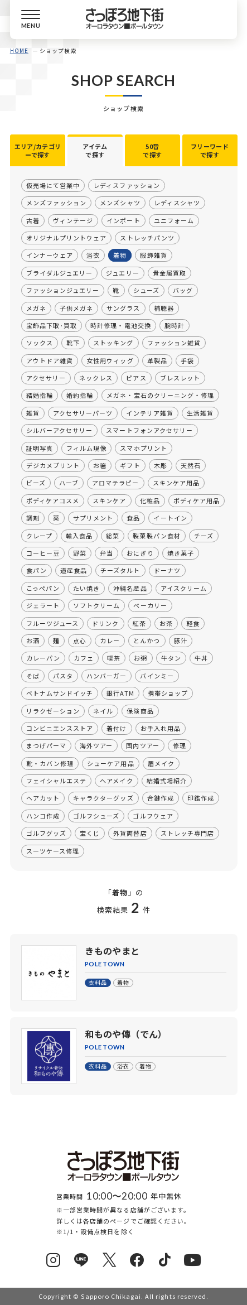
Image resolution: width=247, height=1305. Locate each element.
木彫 (160, 465)
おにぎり (140, 552)
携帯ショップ (167, 692)
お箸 (99, 465)
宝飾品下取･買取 (51, 325)
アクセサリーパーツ (83, 412)
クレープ (39, 535)
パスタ (63, 675)
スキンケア (109, 500)
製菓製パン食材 (156, 535)
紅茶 (139, 622)
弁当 (106, 552)
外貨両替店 (130, 833)
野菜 (79, 552)
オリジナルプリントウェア (66, 237)
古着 (33, 219)
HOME (19, 50)
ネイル (103, 710)
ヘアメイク (116, 780)
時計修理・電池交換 (120, 325)
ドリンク (105, 622)
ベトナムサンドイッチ (59, 692)
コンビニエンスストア (59, 728)
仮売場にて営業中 (53, 185)
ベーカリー (150, 605)
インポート (123, 219)
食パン (36, 570)
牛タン (171, 657)
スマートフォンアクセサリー (149, 430)
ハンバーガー (106, 675)
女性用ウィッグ (109, 359)
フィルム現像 (86, 447)
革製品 (157, 359)
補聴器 (163, 307)
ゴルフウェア (153, 815)
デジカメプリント (53, 465)
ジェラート (43, 605)
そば (33, 675)
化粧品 (149, 500)
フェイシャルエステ (56, 780)
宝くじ (90, 833)
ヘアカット (43, 797)
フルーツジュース (52, 622)
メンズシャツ (120, 202)
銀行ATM (120, 692)
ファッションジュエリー (62, 290)
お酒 (33, 640)
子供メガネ (76, 307)
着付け (116, 728)
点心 (79, 640)
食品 (133, 517)
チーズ (203, 535)
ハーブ (69, 482)
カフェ (84, 657)
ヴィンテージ (73, 219)
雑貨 (33, 412)
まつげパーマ (46, 745)
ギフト (130, 465)
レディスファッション (126, 185)
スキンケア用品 (175, 482)
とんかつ (146, 640)
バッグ (182, 290)
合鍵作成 (160, 797)
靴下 (73, 342)
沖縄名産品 (130, 588)
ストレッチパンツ (147, 237)
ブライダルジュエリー (59, 272)
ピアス (136, 377)
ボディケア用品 (196, 500)
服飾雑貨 (153, 255)
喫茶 (113, 657)
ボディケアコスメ (52, 500)
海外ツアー (96, 745)
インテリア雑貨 (149, 412)
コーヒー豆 (43, 552)
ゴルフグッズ (46, 833)
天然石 (190, 465)
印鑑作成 (200, 797)
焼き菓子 (180, 552)
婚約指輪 (79, 395)
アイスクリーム (183, 588)
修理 (179, 745)
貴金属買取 (169, 272)
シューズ (146, 290)
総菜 (112, 535)
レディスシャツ (176, 202)
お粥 (140, 657)
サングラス (123, 307)
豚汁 (180, 640)
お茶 (165, 622)
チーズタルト (120, 570)
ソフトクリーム (96, 605)
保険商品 (140, 710)
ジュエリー (122, 272)
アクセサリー (46, 377)
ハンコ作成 (43, 815)
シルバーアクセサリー (59, 430)
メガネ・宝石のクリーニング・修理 (160, 395)
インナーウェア (49, 255)
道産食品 (73, 570)
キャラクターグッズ (103, 797)
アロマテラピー (115, 482)
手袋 (186, 359)
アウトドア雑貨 (49, 359)
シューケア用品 (110, 762)
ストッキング (113, 342)
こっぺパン (43, 588)
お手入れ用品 (160, 728)
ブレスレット (179, 377)
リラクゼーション (53, 710)
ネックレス (96, 377)
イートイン (170, 517)
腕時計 (174, 325)
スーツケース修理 (52, 850)
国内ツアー (142, 745)
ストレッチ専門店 (187, 833)
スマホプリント (143, 447)
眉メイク (160, 762)
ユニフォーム (173, 219)
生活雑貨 (199, 412)
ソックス (39, 342)
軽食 (192, 622)
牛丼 (200, 657)
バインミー (156, 675)
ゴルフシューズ (96, 815)
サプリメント (93, 517)
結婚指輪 (39, 395)
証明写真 (39, 447)
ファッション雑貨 (173, 342)
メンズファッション (56, 202)
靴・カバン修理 (50, 762)
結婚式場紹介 (166, 780)
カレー (110, 640)
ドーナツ (166, 570)
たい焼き (86, 588)
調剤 (33, 517)
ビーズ (36, 482)
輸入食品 (79, 535)
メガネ (36, 307)
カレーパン (43, 657)
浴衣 (93, 255)
